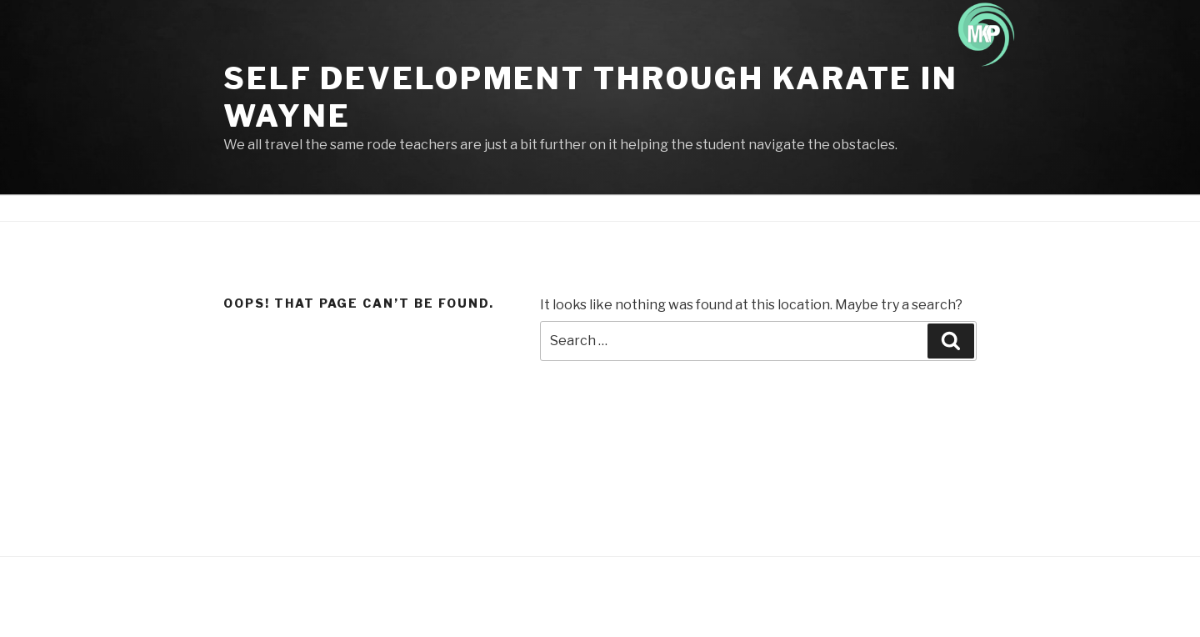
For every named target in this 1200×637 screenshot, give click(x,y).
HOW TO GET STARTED (510, 208)
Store (693, 208)
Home (344, 208)
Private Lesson (942, 208)
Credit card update (831, 208)
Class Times (626, 208)
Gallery (744, 208)
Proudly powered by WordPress (305, 597)
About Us (403, 208)
